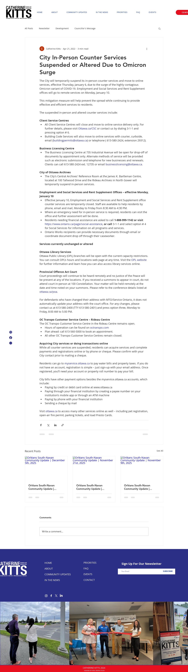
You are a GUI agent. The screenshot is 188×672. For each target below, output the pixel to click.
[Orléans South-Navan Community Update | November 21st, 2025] (94, 468)
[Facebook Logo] (10, 337)
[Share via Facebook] (40, 425)
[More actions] (147, 48)
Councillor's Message (85, 28)
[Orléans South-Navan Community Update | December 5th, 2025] (46, 468)
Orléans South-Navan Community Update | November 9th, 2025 (137, 487)
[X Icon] (10, 343)
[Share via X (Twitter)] (48, 425)
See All (160, 450)
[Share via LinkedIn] (55, 425)
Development (62, 28)
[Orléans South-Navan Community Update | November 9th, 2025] (142, 468)
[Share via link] (62, 425)
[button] (159, 28)
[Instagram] (46, 595)
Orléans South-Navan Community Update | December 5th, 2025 (41, 487)
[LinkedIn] (61, 595)
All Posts (29, 28)
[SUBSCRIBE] (167, 571)
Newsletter (44, 28)
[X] (56, 595)
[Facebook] (51, 595)
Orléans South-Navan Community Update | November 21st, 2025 (89, 487)
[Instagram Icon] (10, 332)
